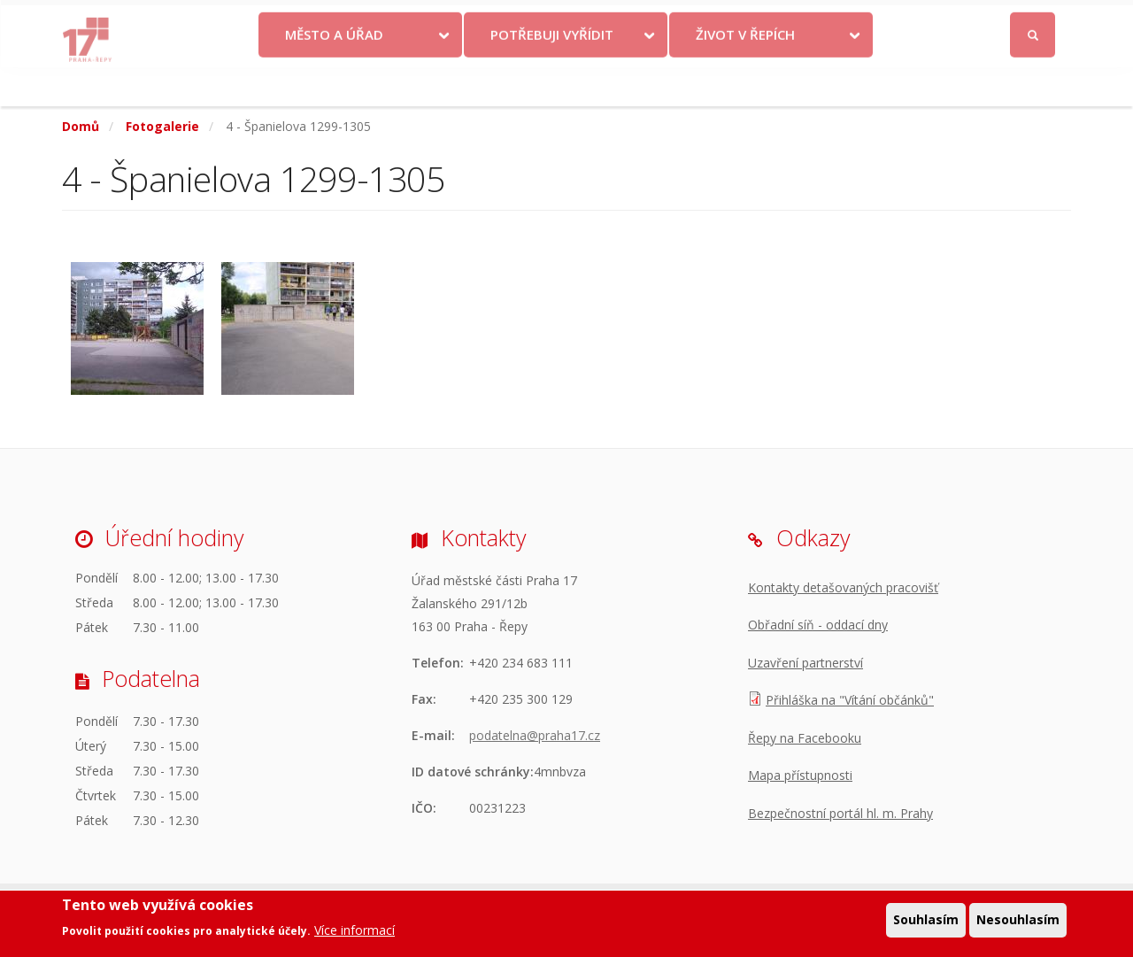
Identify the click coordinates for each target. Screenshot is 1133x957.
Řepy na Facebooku (804, 737)
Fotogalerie (162, 126)
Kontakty (630, 19)
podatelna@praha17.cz (534, 735)
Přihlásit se (1033, 20)
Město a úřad (334, 73)
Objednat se (714, 19)
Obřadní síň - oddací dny (818, 624)
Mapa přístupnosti (800, 775)
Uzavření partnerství (805, 662)
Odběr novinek (813, 19)
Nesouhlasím (1018, 923)
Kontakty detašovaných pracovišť (843, 587)
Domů (80, 126)
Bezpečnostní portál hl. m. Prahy (840, 813)
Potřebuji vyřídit (551, 73)
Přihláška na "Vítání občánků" (850, 699)
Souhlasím (926, 923)
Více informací (354, 933)
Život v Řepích (745, 73)
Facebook (933, 19)
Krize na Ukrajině (520, 19)
